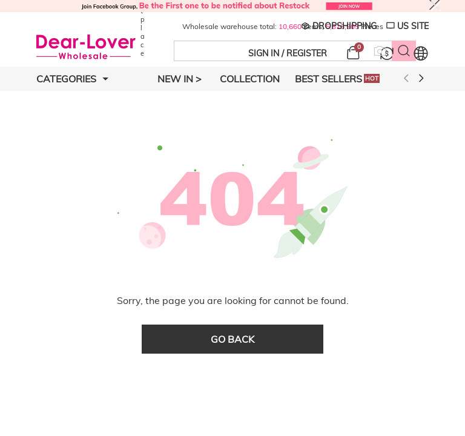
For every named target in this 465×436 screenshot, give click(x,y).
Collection (250, 79)
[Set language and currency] (421, 53)
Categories (72, 79)
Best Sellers (337, 79)
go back (232, 339)
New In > (179, 79)
